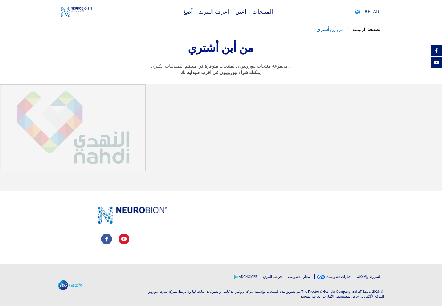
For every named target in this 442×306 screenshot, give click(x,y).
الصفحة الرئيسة (367, 29)
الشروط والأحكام (369, 277)
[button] (368, 11)
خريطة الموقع (272, 277)
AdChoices (245, 277)
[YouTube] (436, 62)
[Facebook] (436, 50)
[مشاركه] (436, 74)
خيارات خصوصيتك (334, 277)
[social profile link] (106, 239)
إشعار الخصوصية (299, 277)
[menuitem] (263, 12)
